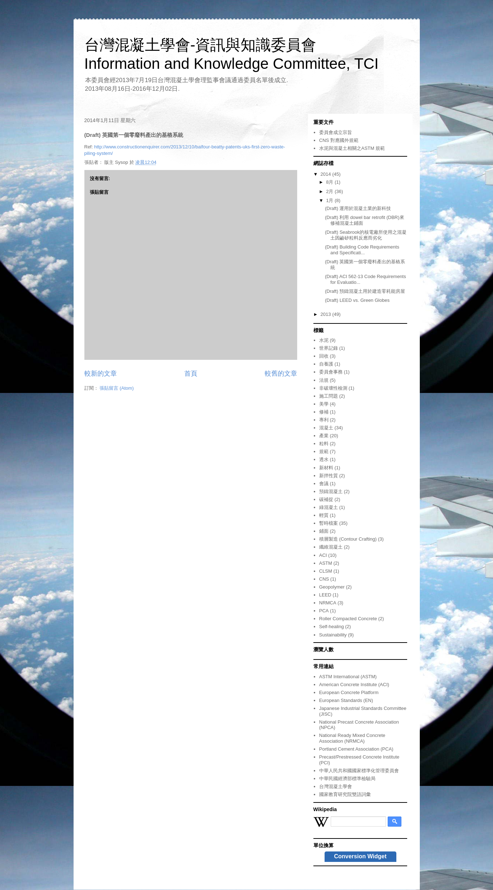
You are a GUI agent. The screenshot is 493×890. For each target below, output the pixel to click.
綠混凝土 (328, 507)
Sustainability (333, 635)
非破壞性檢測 (333, 388)
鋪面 (324, 531)
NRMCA (327, 602)
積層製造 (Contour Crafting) (348, 539)
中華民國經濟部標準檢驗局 (347, 778)
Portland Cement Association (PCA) (356, 749)
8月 (330, 182)
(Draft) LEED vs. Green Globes (357, 300)
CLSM (325, 571)
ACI (323, 555)
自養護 (326, 364)
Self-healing (331, 626)
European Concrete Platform (349, 692)
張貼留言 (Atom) (117, 388)
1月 (330, 200)
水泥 (324, 340)
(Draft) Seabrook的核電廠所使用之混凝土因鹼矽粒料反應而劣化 (365, 235)
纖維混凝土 (331, 547)
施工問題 (328, 396)
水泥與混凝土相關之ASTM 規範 (352, 148)
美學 (324, 404)
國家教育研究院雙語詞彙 (345, 794)
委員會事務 (331, 372)
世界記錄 (328, 348)
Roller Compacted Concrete (348, 618)
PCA (324, 610)
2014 (327, 174)
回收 (324, 356)
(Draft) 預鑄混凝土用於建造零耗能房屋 (365, 291)
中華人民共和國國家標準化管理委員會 (359, 770)
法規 (324, 380)
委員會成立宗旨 (335, 132)
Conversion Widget (360, 856)
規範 (324, 451)
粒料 (324, 443)
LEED (325, 595)
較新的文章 (100, 373)
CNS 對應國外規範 (338, 140)
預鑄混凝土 (331, 491)
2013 (327, 314)
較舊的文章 (281, 373)
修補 (324, 412)
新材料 (326, 467)
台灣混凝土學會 (335, 786)
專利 (324, 419)
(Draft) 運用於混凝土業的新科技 (358, 208)
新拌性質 (328, 475)
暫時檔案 (328, 523)
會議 (324, 483)
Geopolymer (332, 587)
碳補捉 (326, 499)
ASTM (325, 563)
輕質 (324, 515)
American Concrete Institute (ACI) (354, 684)
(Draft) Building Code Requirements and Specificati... (362, 249)
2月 (330, 191)
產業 (324, 435)
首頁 (190, 373)
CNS (324, 579)
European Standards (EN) (346, 700)
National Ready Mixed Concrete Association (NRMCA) (352, 738)
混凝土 (326, 427)
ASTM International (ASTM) (348, 676)
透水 (324, 459)
